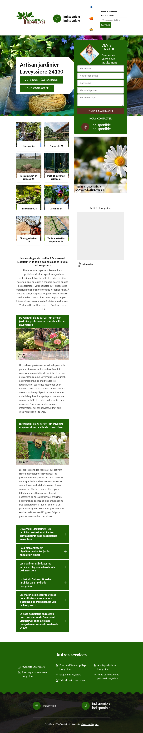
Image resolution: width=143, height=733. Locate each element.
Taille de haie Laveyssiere (72, 680)
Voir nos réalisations (41, 79)
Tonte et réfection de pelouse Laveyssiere (108, 676)
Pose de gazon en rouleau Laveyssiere (35, 674)
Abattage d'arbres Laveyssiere (106, 667)
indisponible (72, 17)
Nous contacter (37, 88)
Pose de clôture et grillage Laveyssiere (73, 667)
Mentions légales (90, 724)
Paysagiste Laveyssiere (33, 666)
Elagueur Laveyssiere (70, 674)
